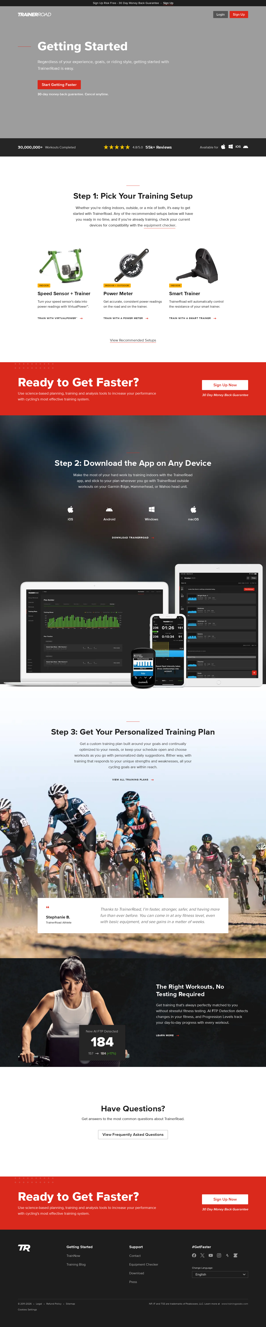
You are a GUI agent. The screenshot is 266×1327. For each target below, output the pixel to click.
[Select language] (220, 1274)
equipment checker (159, 225)
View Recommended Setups (133, 340)
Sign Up (239, 14)
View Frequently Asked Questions (133, 1134)
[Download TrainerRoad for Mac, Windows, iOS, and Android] (234, 147)
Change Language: (202, 1268)
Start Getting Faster (59, 84)
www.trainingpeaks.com (235, 1303)
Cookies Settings (27, 1309)
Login (221, 14)
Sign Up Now (225, 385)
